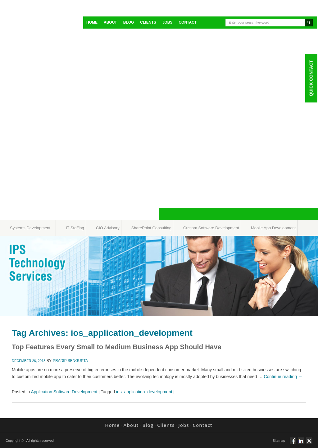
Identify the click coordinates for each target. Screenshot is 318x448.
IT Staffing (75, 228)
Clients (148, 22)
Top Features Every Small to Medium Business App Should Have (116, 347)
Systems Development (30, 228)
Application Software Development (64, 391)
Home (92, 22)
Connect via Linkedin (301, 443)
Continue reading (283, 376)
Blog (128, 22)
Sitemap (279, 440)
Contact (188, 22)
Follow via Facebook (293, 443)
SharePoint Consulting (151, 228)
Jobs (167, 22)
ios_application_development (144, 391)
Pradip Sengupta (70, 361)
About (110, 22)
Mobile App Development (273, 228)
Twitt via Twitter (309, 443)
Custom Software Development (211, 228)
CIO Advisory (108, 228)
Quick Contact (310, 78)
